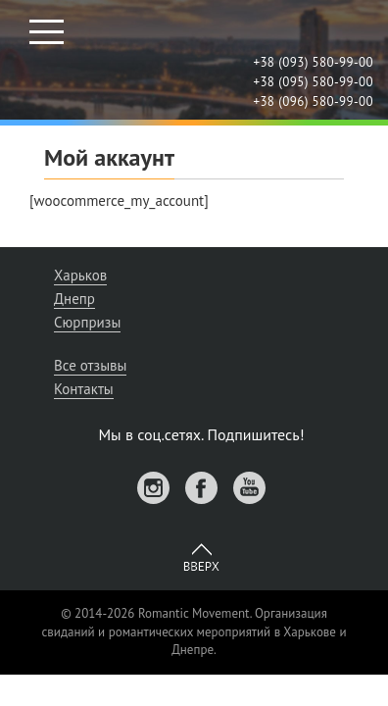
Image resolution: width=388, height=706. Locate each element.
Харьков (80, 275)
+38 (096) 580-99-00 (313, 101)
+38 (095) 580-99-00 (313, 82)
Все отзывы (90, 365)
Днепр (74, 298)
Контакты (84, 388)
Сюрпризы (87, 322)
